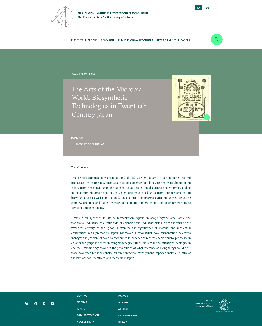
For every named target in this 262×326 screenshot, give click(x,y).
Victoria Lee (79, 166)
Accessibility (85, 321)
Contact (82, 295)
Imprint (82, 308)
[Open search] (217, 39)
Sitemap (82, 302)
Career (185, 40)
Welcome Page (127, 315)
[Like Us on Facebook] (36, 303)
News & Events (166, 40)
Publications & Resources (135, 40)
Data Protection (88, 315)
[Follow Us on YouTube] (52, 303)
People (92, 40)
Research (107, 40)
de (207, 7)
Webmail (123, 309)
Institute (77, 40)
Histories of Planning (89, 144)
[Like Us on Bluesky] (26, 303)
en (199, 7)
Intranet (124, 302)
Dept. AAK (77, 137)
